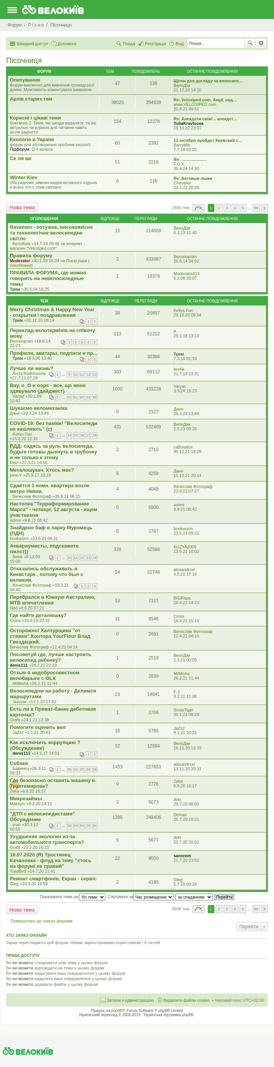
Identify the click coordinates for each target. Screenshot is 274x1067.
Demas (180, 814)
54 (82, 826)
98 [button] (256, 208)
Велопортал (185, 256)
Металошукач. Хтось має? (42, 470)
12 (88, 374)
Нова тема (22, 207)
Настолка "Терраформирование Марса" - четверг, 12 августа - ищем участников (53, 509)
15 (76, 435)
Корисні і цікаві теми (35, 118)
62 (76, 397)
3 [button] (227, 208)
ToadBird (18, 871)
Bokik (18, 556)
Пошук (250, 43)
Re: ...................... (190, 159)
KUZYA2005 (185, 547)
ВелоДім (182, 85)
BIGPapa (182, 598)
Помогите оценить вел (38, 727)
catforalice (183, 447)
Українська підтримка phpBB (168, 1015)
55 (69, 769)
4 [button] (235, 208)
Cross (15, 620)
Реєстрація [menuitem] (155, 43)
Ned (13, 608)
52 (69, 826)
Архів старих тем (31, 99)
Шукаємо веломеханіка (38, 408)
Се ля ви (20, 158)
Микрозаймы (26, 798)
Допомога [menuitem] (67, 43)
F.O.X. (179, 164)
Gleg (14, 883)
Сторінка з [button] (199, 208)
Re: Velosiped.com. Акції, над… (205, 100)
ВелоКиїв (21, 243)
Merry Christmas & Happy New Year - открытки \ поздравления (52, 312)
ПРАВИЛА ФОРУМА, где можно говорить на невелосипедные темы (48, 278)
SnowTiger (183, 710)
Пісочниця (24, 60)
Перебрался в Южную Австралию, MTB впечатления (52, 600)
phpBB (117, 1011)
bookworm (19, 538)
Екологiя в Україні (32, 139)
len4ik (179, 369)
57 (82, 769)
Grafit (15, 720)
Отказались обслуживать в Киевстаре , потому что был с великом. (46, 574)
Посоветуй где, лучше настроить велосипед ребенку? (50, 657)
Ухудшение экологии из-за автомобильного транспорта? (47, 839)
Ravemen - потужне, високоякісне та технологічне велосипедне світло (51, 232)
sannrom (182, 855)
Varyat (18, 396)
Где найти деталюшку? (38, 615)
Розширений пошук (261, 43)
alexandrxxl (184, 569)
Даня (15, 413)
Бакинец (21, 768)
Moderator (20, 260)
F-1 (177, 691)
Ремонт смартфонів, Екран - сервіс (53, 878)
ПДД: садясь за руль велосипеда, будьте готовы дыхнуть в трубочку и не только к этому (53, 451)
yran (16, 824)
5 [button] (243, 208)
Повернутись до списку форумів (42, 921)
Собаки (19, 763)
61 (69, 397)
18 (95, 435)
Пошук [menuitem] (129, 43)
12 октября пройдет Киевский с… (208, 140)
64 (88, 397)
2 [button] (219, 208)
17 (88, 435)
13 (95, 374)
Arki (177, 799)
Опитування (25, 80)
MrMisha (20, 683)
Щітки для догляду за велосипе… (208, 81)
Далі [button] (264, 208)
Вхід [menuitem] (179, 43)
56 (76, 769)
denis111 (19, 665)
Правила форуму (31, 255)
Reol (14, 462)
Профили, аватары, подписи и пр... (53, 353)
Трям (15, 289)
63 (82, 397)
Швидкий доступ (32, 43)
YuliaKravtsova (189, 123)
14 (69, 435)
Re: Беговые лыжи (193, 178)
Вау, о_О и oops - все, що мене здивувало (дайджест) (48, 388)
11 (82, 374)
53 (76, 826)
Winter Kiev (23, 177)
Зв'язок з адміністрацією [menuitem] (130, 1000)
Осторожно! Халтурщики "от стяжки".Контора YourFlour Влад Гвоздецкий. (50, 636)
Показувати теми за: (72, 896)
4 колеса (44, 149)
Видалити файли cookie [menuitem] (186, 1000)
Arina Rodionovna (29, 373)
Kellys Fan (183, 310)
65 (95, 397)
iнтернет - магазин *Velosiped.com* (47, 245)
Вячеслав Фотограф (32, 496)
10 (76, 374)
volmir (15, 520)
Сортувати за (141, 896)
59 (95, 769)
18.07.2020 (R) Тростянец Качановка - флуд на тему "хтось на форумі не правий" (50, 860)
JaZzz (18, 732)
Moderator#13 (187, 273)
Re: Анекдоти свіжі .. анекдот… (206, 118)
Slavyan (20, 701)
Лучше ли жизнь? (31, 368)
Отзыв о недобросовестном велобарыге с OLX (45, 675)
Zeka (14, 791)
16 (82, 435)
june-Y (16, 475)
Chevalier (182, 183)
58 (88, 769)
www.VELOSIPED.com (195, 104)
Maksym (17, 803)
